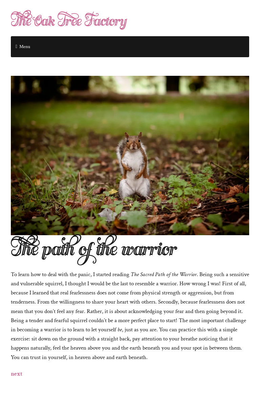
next (16, 374)
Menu (24, 47)
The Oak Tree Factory (68, 21)
